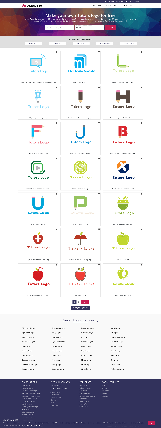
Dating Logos (56, 332)
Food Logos (56, 359)
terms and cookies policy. (32, 425)
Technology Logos (117, 369)
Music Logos (115, 328)
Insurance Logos (87, 341)
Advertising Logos (28, 328)
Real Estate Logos (117, 341)
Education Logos (57, 337)
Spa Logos (114, 359)
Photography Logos (118, 337)
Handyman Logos (87, 328)
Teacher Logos (33, 43)
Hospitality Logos (87, 332)
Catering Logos (27, 350)
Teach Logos (57, 43)
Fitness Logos (56, 355)
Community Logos (28, 359)
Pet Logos (114, 332)
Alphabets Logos (28, 337)
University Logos (105, 43)
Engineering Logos (58, 341)
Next (85, 301)
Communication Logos (30, 364)
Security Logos (116, 350)
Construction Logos (58, 328)
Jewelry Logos (86, 346)
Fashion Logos (57, 346)
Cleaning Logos (27, 355)
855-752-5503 (120, 1)
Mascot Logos (86, 359)
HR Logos (84, 337)
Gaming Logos (57, 364)
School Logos (81, 43)
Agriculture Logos (28, 332)
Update (110, 27)
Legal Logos (85, 350)
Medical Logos (86, 369)
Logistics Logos (86, 355)
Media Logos (85, 364)
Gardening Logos (58, 369)
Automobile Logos (28, 341)
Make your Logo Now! (80, 307)
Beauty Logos (27, 346)
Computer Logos (28, 369)
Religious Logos (116, 346)
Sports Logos (115, 364)
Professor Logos (128, 43)
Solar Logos (115, 355)
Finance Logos (57, 350)
